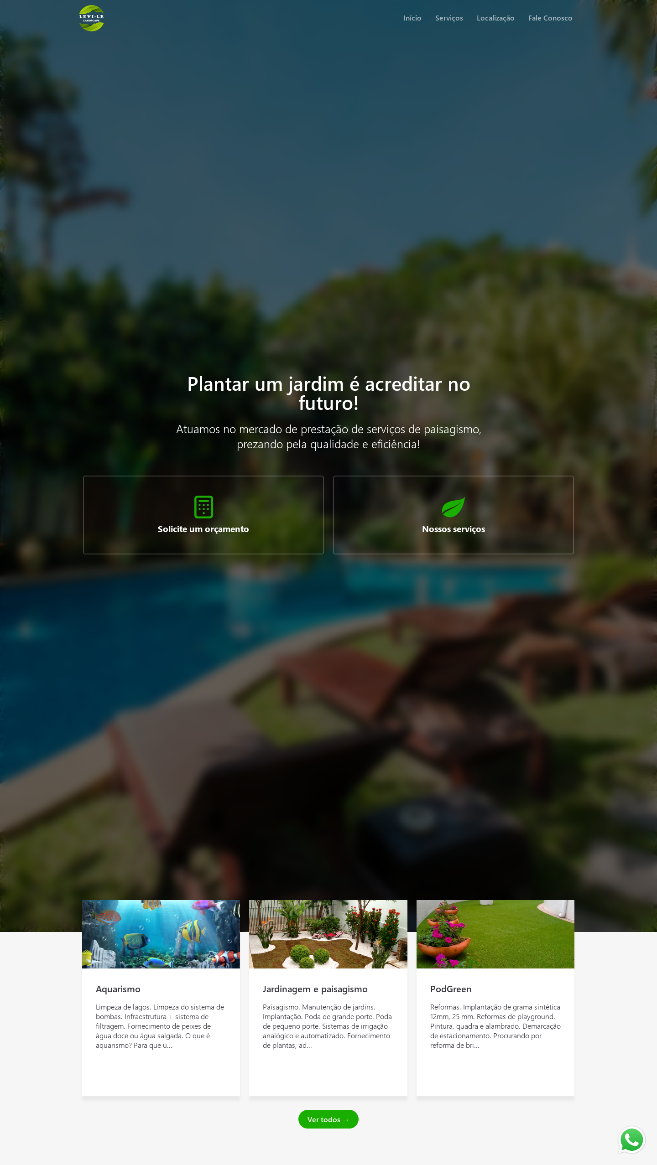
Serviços (449, 17)
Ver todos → (328, 1119)
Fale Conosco (550, 17)
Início (412, 17)
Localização (496, 17)
